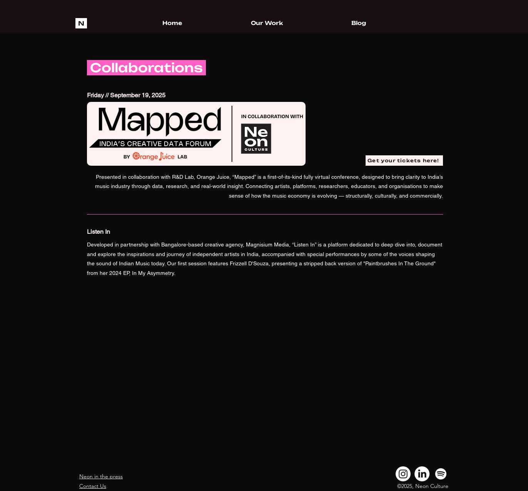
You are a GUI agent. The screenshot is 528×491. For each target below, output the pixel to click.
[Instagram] (403, 473)
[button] (266, 23)
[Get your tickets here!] (404, 160)
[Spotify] (440, 473)
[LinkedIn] (421, 473)
